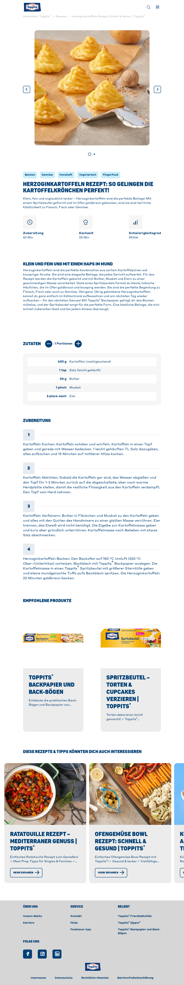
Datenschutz (64, 978)
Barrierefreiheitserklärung (135, 978)
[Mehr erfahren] (26, 872)
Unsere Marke (32, 916)
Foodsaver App (80, 929)
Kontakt (76, 916)
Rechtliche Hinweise (95, 978)
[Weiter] (157, 89)
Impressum (38, 978)
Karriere (28, 923)
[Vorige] (26, 89)
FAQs (74, 923)
